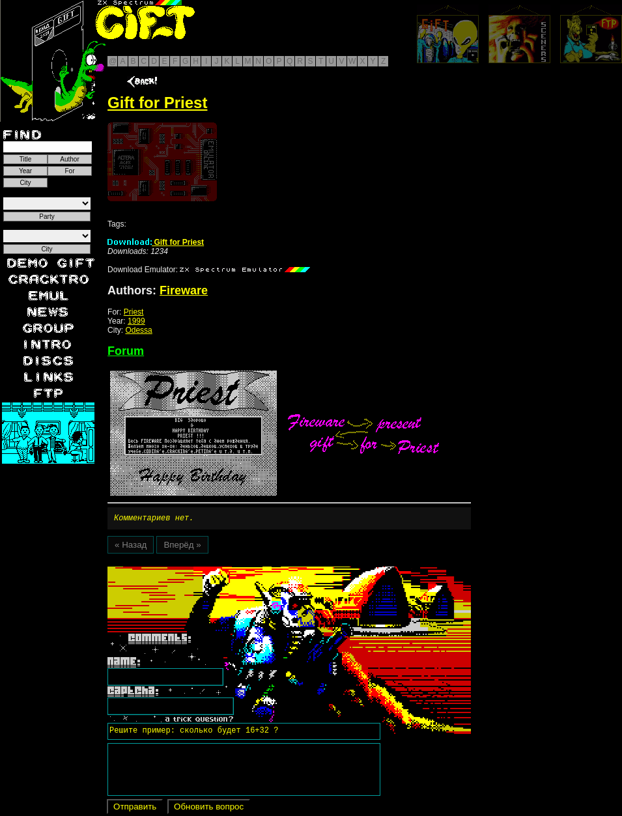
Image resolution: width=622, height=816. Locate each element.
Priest (134, 312)
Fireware (184, 290)
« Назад (131, 547)
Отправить (134, 808)
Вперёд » (182, 547)
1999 (136, 321)
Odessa (138, 330)
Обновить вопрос (209, 808)
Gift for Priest (155, 242)
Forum (125, 351)
